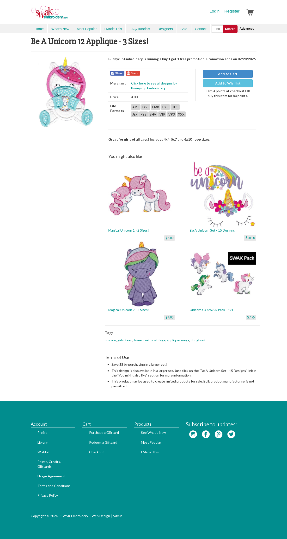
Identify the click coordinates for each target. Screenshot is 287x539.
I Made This (113, 29)
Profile (42, 432)
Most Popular (87, 29)
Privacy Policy (47, 495)
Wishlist (43, 452)
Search (230, 29)
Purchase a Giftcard (104, 432)
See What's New (153, 432)
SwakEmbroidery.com (67, 14)
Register (231, 11)
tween (139, 340)
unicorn (110, 340)
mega (185, 340)
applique (173, 340)
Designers (165, 29)
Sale (184, 29)
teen (128, 340)
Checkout (96, 452)
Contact (201, 29)
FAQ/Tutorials (139, 29)
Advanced (246, 28)
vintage (159, 340)
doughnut (198, 340)
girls (120, 340)
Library (42, 442)
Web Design (101, 516)
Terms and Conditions (54, 486)
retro (149, 340)
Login (215, 11)
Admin (117, 516)
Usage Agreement (51, 476)
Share (119, 73)
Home (39, 29)
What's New (60, 29)
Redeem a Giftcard (103, 442)
